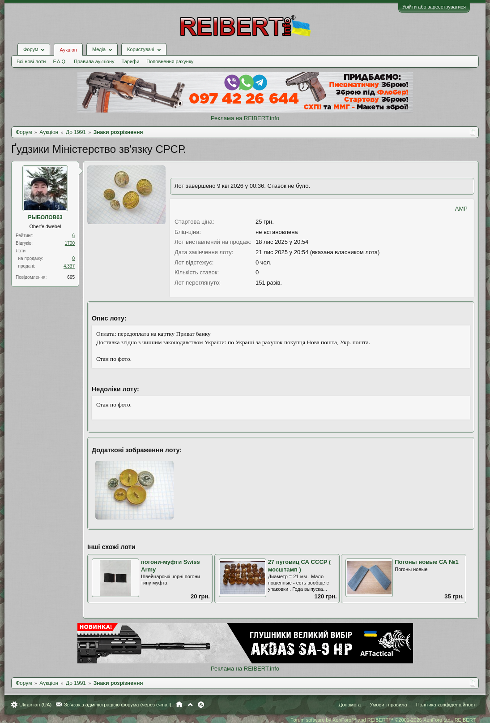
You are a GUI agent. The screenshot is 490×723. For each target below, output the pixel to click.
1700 (70, 243)
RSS (201, 704)
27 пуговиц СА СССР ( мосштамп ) (299, 565)
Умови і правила (388, 704)
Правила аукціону (94, 61)
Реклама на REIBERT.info (245, 118)
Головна (179, 704)
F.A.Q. (60, 61)
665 (71, 277)
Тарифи (131, 61)
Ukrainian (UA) (35, 704)
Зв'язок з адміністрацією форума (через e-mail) (117, 704)
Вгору (190, 704)
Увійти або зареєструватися (434, 6)
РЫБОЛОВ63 (45, 217)
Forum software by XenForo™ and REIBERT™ (383, 720)
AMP (461, 208)
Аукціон (68, 49)
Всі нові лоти (31, 61)
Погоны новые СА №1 (427, 561)
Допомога (350, 704)
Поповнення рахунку (169, 61)
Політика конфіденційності (446, 704)
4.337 (69, 266)
